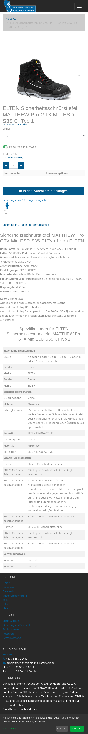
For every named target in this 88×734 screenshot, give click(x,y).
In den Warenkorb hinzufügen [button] (43, 190)
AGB (5, 600)
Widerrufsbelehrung (15, 595)
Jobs (5, 604)
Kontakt (7, 654)
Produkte (11, 18)
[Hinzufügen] (21, 165)
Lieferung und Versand (16, 625)
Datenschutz (10, 591)
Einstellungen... (10, 728)
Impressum (9, 587)
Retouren (8, 633)
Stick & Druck (11, 621)
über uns (8, 608)
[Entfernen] (6, 165)
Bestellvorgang (12, 638)
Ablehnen (62, 728)
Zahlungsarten (11, 629)
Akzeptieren (77, 728)
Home (6, 583)
